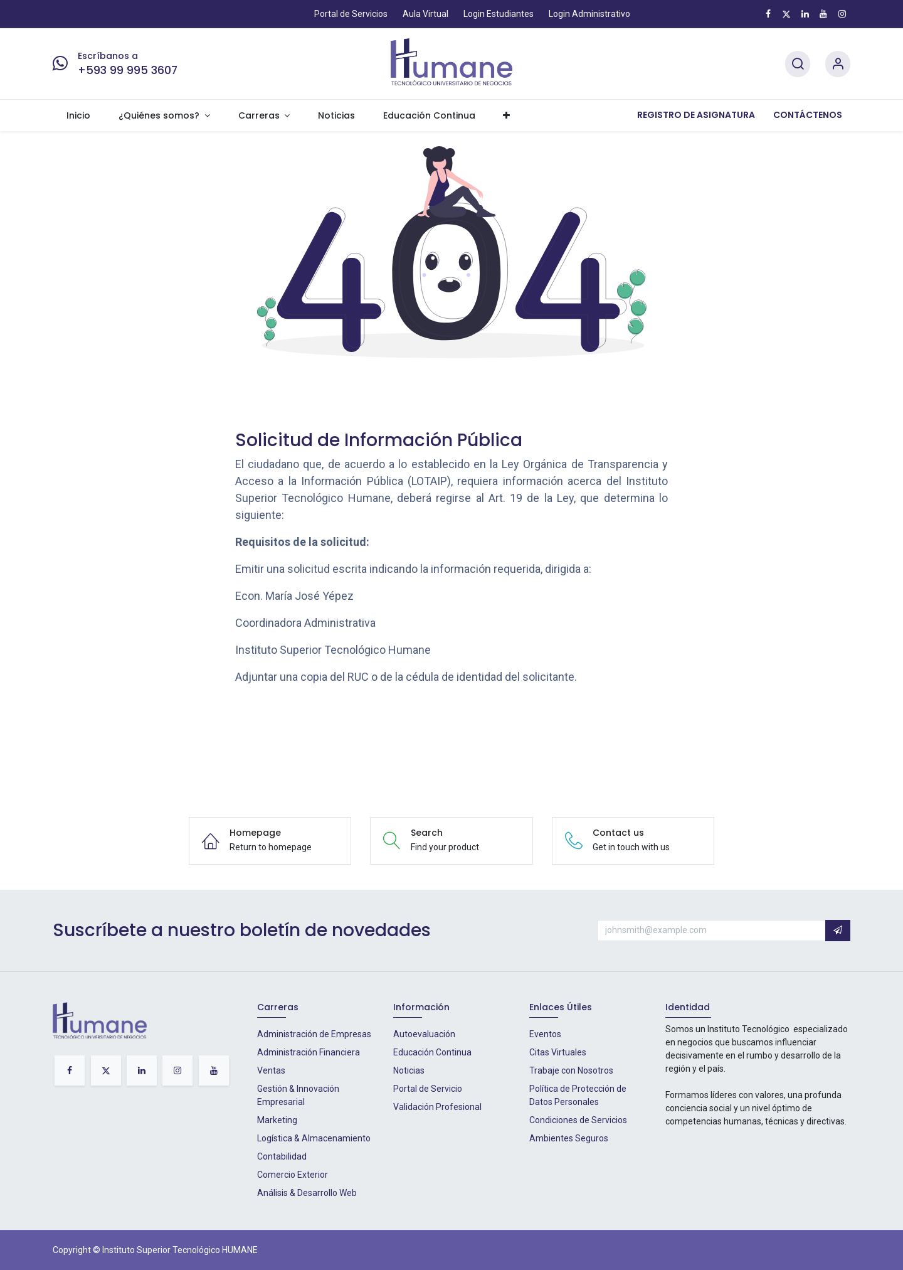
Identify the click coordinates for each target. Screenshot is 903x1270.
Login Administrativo (589, 14)
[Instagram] (842, 14)
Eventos (545, 1034)
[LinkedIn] (805, 14)
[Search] (797, 64)
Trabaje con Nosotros (571, 1070)
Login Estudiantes (498, 14)
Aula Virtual (425, 14)
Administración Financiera (308, 1052)
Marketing (277, 1120)
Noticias (409, 1070)
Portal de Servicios (351, 14)
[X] (786, 14)
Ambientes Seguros (568, 1138)
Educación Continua (432, 1052)
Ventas (271, 1070)
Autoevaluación (424, 1034)
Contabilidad (282, 1156)
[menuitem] (79, 116)
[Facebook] (768, 14)
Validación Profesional (437, 1107)
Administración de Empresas (314, 1034)
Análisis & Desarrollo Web (307, 1193)
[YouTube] (823, 14)
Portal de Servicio (427, 1089)
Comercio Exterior (292, 1175)
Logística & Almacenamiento (314, 1138)
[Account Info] (837, 64)
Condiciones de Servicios (578, 1120)
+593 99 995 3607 (127, 70)
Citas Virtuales (557, 1052)
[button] (837, 930)
